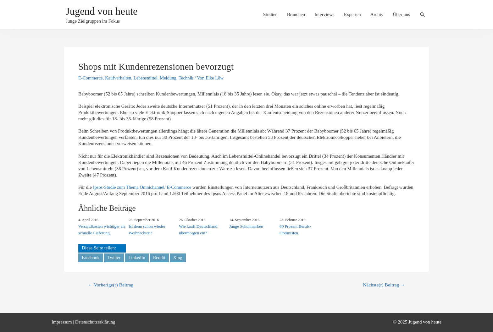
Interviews (324, 14)
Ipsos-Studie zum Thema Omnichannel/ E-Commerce (143, 187)
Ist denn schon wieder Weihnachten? (146, 229)
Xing (179, 257)
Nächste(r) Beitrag (383, 285)
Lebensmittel (147, 77)
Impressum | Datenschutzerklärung (84, 321)
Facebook (91, 257)
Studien (270, 14)
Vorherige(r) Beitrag (111, 285)
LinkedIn (138, 257)
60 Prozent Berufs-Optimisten (295, 229)
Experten (352, 14)
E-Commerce (90, 77)
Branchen (296, 14)
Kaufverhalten (119, 77)
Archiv (377, 14)
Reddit (160, 257)
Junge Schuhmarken (245, 226)
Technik (189, 77)
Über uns (401, 14)
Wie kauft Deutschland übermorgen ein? (197, 229)
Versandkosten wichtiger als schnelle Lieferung (101, 229)
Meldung (170, 77)
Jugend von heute (104, 12)
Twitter (114, 257)
